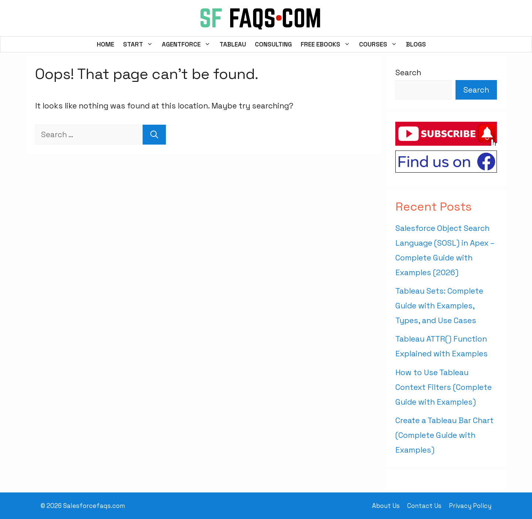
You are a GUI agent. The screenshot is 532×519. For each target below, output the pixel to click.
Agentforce (188, 44)
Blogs (416, 44)
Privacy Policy (470, 506)
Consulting (273, 44)
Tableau (232, 44)
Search (408, 72)
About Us (386, 506)
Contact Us (424, 506)
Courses (380, 44)
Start (140, 44)
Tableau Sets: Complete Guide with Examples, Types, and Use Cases (439, 305)
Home (105, 44)
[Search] (154, 135)
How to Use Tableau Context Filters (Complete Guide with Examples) (443, 387)
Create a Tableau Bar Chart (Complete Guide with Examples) (444, 435)
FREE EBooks (328, 44)
